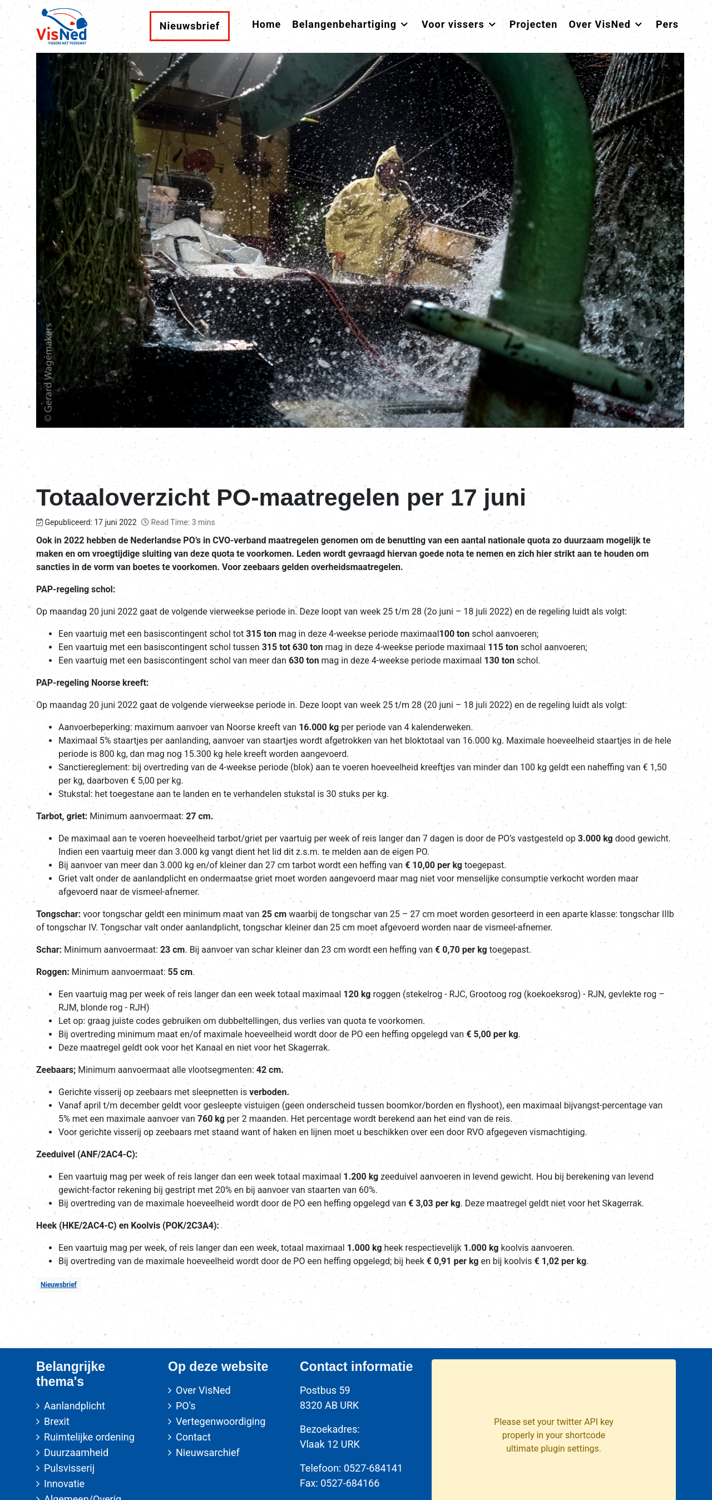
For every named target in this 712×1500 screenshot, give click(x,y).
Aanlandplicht (74, 1406)
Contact (193, 1437)
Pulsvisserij (69, 1468)
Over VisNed (203, 1390)
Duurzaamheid (76, 1452)
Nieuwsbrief (59, 1285)
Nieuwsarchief (208, 1452)
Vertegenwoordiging (220, 1421)
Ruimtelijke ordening (89, 1437)
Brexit (57, 1421)
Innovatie (64, 1483)
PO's (185, 1406)
